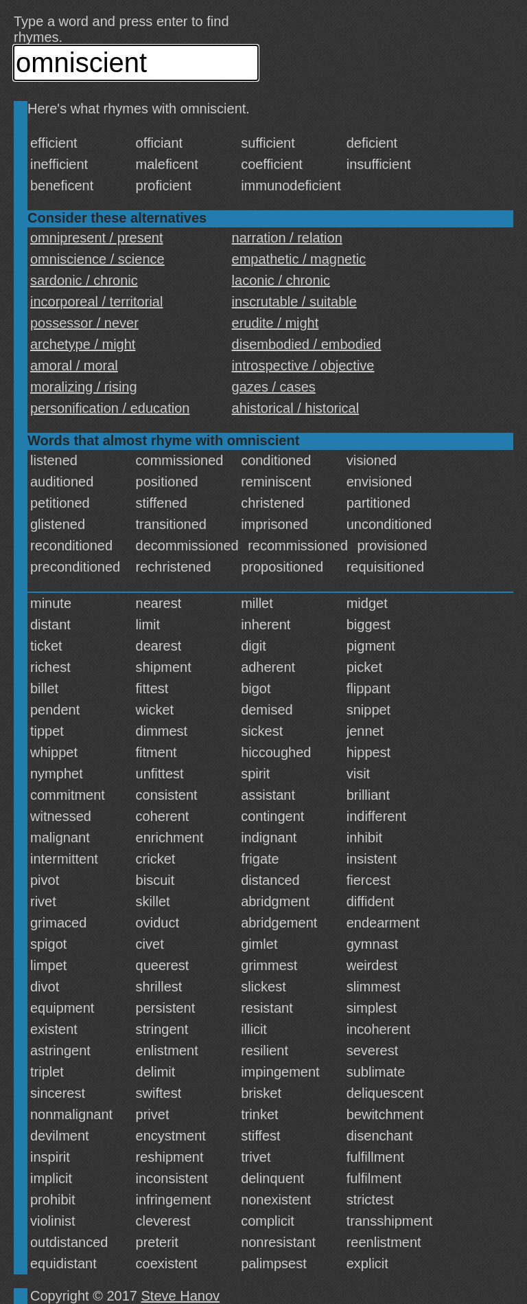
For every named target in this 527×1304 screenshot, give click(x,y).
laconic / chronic (281, 280)
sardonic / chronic (84, 280)
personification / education (109, 408)
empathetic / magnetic (299, 259)
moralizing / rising (83, 386)
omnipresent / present (96, 237)
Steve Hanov (180, 1295)
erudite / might (275, 322)
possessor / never (84, 322)
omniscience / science (97, 259)
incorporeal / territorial (96, 301)
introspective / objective (303, 365)
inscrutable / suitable (294, 301)
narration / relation (287, 237)
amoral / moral (74, 365)
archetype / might (82, 344)
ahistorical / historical (296, 408)
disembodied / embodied (307, 344)
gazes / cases (274, 386)
